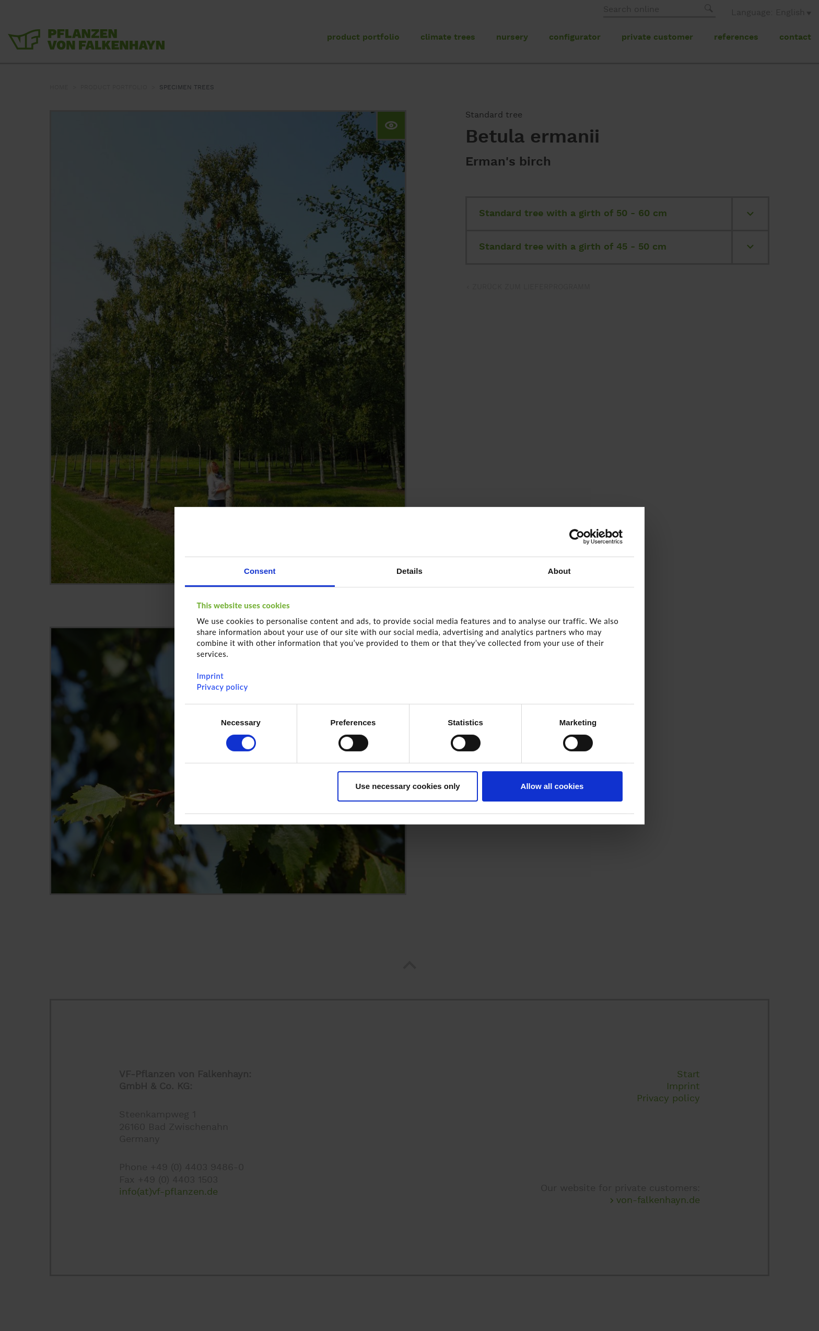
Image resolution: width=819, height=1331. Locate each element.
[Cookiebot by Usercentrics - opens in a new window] (577, 537)
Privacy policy (222, 686)
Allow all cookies (552, 786)
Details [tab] (409, 570)
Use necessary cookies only (408, 786)
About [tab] (559, 570)
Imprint (210, 675)
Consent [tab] (260, 570)
